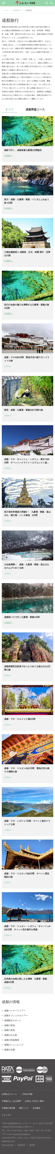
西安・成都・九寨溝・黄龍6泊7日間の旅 (23, 410)
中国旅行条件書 (8, 1108)
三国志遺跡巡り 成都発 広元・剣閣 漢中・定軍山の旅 (27, 254)
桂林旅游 (21, 1145)
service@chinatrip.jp (21, 1134)
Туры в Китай (7, 1145)
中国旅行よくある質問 (11, 1101)
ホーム (6, 10)
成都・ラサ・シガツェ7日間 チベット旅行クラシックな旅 (27, 823)
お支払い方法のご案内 (34, 1101)
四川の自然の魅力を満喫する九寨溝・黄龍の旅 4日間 (27, 306)
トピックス (6, 1115)
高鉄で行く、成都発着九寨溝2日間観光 (23, 150)
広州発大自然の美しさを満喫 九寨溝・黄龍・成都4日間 (26, 980)
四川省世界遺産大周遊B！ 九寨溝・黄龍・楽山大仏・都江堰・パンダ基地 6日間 (27, 513)
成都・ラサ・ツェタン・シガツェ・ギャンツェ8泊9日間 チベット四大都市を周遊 (27, 928)
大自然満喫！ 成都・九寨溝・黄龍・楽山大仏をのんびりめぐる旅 (26, 566)
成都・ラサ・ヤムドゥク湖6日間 (19, 719)
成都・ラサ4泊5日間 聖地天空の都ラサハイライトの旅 (26, 359)
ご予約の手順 (26, 1094)
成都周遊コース (35, 109)
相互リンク (24, 1108)
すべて (9, 109)
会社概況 (36, 1108)
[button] (27, 3)
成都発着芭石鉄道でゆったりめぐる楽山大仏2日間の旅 (27, 668)
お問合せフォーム (9, 1094)
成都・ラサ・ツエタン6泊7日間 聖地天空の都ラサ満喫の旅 (26, 770)
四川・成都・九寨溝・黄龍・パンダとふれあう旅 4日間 (26, 201)
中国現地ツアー (18, 10)
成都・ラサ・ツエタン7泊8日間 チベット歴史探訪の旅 (26, 875)
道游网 (32, 1145)
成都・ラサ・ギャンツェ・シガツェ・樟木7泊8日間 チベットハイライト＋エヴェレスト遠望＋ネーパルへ (26, 461)
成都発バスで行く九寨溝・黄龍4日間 (22, 617)
